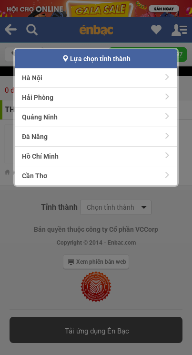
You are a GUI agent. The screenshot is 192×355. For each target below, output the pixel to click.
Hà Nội (96, 78)
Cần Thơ (96, 176)
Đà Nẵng (96, 136)
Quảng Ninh (96, 117)
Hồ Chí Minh (96, 156)
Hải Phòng (96, 97)
